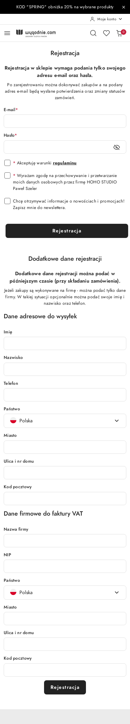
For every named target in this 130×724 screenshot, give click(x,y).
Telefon (11, 383)
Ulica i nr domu (19, 461)
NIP (7, 555)
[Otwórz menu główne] (7, 33)
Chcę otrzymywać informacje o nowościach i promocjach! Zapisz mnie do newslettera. (68, 204)
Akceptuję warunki (44, 163)
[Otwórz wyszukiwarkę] (93, 33)
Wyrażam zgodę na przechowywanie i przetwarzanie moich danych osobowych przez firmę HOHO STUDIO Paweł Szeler (65, 182)
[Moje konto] (106, 19)
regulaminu (65, 163)
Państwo (12, 409)
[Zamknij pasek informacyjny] (123, 7)
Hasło (10, 135)
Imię (8, 332)
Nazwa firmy (16, 529)
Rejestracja (67, 230)
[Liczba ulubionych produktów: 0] (106, 33)
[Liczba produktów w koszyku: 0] (119, 33)
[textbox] (21, 420)
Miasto (10, 435)
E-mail (11, 110)
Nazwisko (13, 357)
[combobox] (65, 421)
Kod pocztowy (18, 487)
